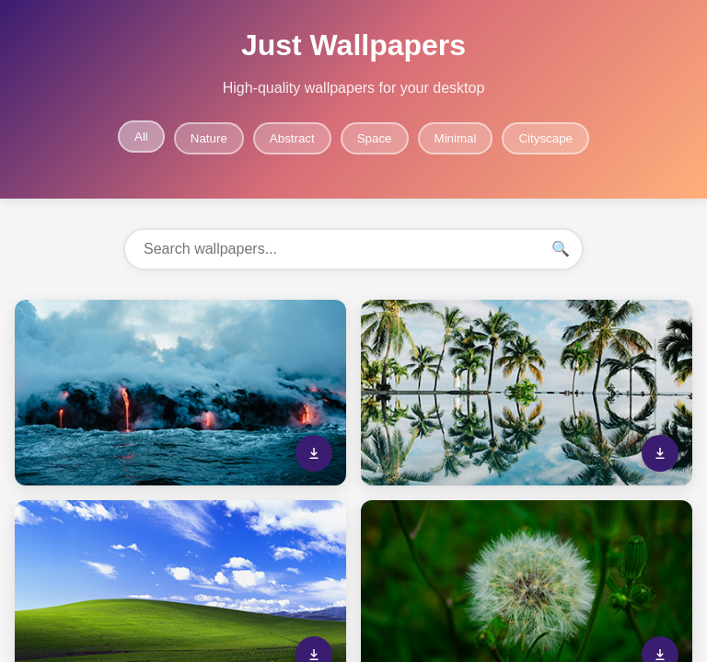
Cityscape (545, 138)
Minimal (456, 138)
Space (374, 138)
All (141, 136)
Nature (209, 138)
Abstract (292, 138)
